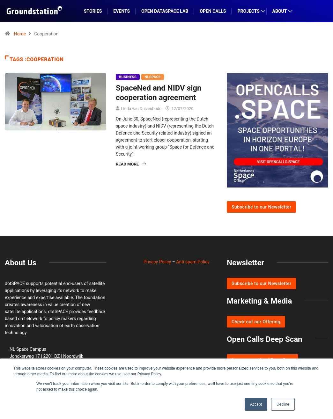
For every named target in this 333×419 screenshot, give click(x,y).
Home (20, 33)
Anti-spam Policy (193, 261)
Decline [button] (283, 404)
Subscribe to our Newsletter (261, 207)
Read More (131, 164)
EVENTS (121, 11)
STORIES (93, 11)
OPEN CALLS (213, 11)
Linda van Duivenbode (141, 108)
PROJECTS (248, 11)
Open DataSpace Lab (164, 11)
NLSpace (152, 77)
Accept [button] (256, 404)
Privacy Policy (157, 261)
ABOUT (279, 11)
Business (128, 77)
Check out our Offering (256, 321)
